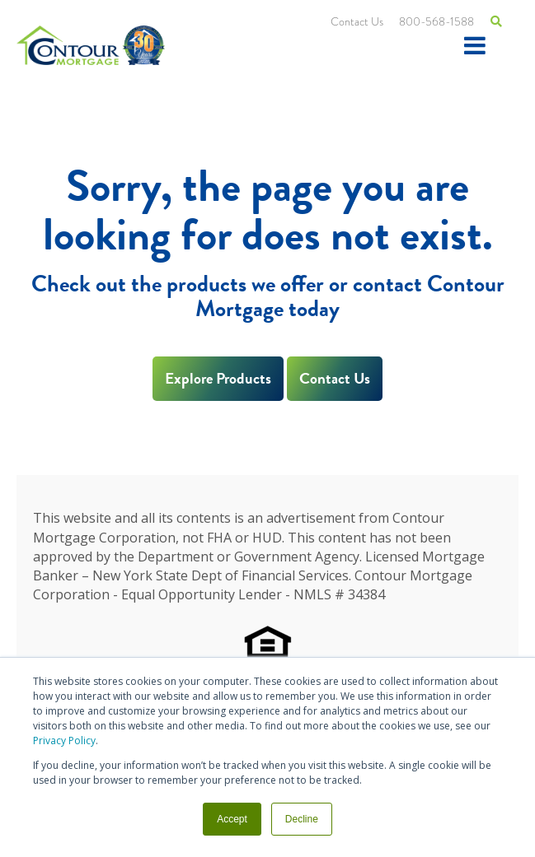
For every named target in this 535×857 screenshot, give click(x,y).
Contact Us (357, 21)
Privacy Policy (64, 741)
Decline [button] (301, 819)
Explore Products (218, 378)
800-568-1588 (436, 21)
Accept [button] (232, 819)
